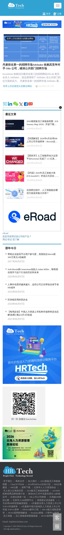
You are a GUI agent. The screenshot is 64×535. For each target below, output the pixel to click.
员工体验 (7, 516)
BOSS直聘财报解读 (17, 512)
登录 (47, 14)
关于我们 (7, 481)
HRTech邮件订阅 (30, 509)
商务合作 (20, 481)
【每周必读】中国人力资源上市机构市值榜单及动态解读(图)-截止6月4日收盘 (33, 313)
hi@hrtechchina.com (18, 521)
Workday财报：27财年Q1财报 (45, 512)
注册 (57, 14)
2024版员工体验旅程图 (38, 490)
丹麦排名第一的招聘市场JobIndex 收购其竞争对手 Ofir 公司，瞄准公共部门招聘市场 (31, 66)
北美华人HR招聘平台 (23, 500)
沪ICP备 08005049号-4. (12, 529)
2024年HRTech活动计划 (39, 484)
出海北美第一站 (18, 497)
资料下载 (26, 487)
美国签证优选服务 (46, 500)
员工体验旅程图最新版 (27, 516)
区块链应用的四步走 (18, 299)
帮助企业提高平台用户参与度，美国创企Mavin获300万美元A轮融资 (32, 256)
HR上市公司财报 (38, 497)
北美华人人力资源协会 (45, 487)
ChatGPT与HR (17, 484)
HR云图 (14, 487)
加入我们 (32, 481)
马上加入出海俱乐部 (13, 490)
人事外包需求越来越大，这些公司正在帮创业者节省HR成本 (33, 286)
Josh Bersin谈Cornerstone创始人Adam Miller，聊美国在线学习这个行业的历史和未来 (33, 271)
